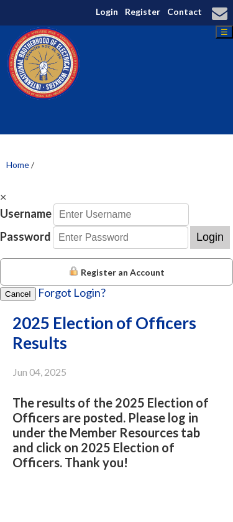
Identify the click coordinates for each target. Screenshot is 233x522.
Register (142, 11)
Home (17, 164)
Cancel (18, 294)
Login (107, 11)
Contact (184, 11)
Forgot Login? (72, 292)
